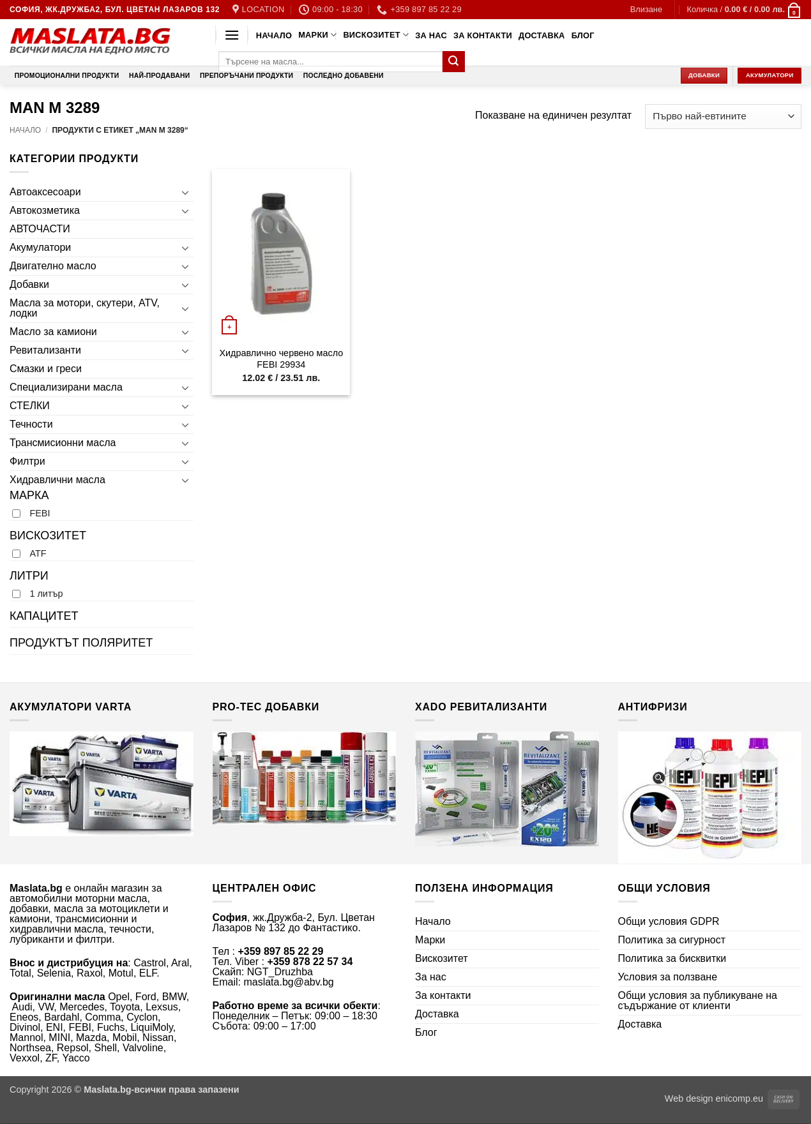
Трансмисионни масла (63, 442)
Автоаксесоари (45, 191)
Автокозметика (45, 210)
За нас (431, 35)
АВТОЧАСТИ (40, 228)
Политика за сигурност (672, 939)
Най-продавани (159, 75)
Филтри (27, 461)
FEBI (39, 513)
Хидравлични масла (57, 479)
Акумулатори (40, 247)
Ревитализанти (45, 350)
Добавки (29, 284)
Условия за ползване (668, 976)
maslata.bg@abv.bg (288, 982)
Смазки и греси (46, 368)
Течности (31, 424)
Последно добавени (343, 75)
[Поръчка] (723, 116)
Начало (274, 35)
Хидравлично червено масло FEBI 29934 (281, 359)
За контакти (482, 35)
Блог (583, 35)
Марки (317, 35)
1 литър (46, 593)
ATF (37, 553)
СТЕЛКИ (30, 405)
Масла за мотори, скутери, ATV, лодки (85, 307)
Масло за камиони (53, 331)
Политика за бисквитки (672, 958)
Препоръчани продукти (246, 75)
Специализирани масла (66, 387)
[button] (646, 9)
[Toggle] (185, 192)
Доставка (542, 35)
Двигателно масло (53, 265)
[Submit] (453, 62)
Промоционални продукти (67, 75)
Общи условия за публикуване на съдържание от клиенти (698, 1000)
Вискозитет (376, 35)
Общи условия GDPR (669, 921)
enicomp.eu (739, 1098)
